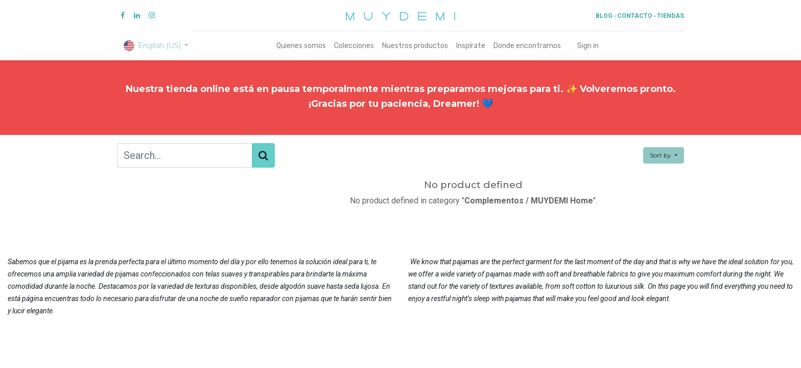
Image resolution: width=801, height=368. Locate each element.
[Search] (263, 155)
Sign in (588, 45)
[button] (663, 155)
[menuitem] (301, 45)
